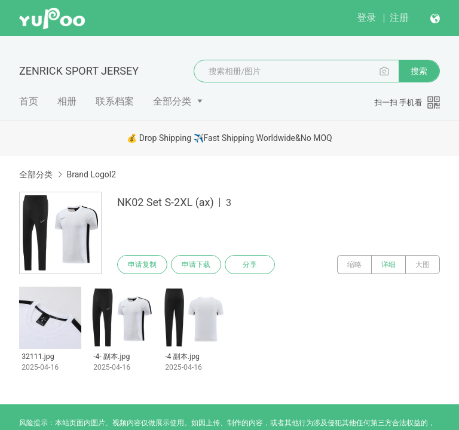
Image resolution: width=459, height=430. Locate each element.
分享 (250, 264)
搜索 (419, 71)
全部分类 (172, 101)
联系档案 (115, 101)
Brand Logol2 (91, 174)
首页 (28, 101)
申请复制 (142, 264)
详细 (388, 264)
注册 (399, 17)
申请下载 (196, 264)
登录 (366, 17)
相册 (66, 101)
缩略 (354, 264)
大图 (422, 264)
